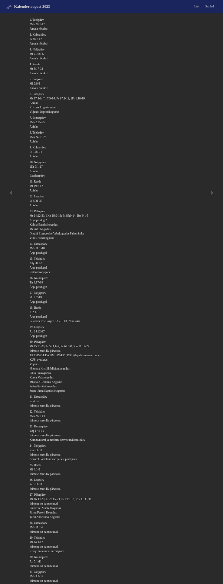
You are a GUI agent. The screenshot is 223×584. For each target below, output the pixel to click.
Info (196, 6)
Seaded (209, 6)
